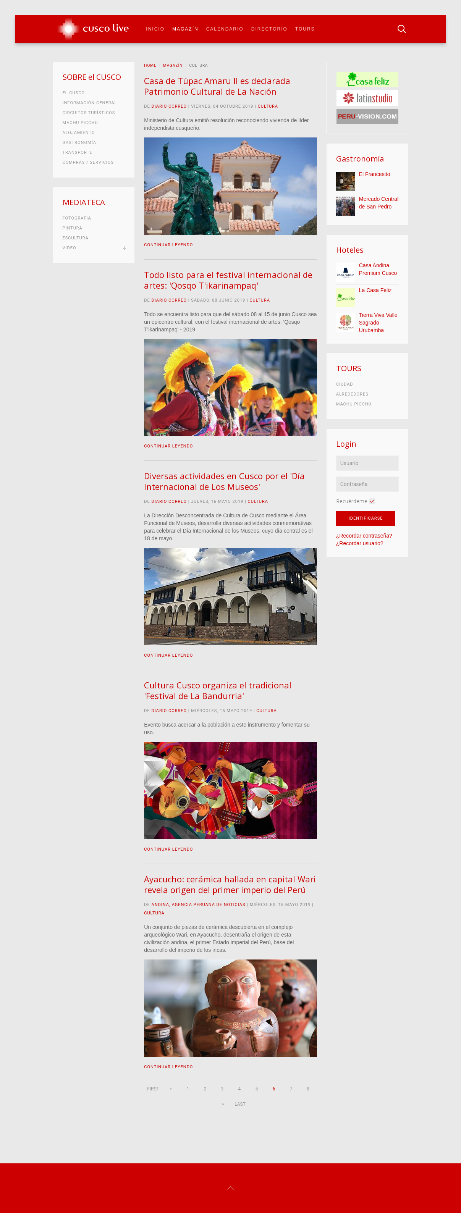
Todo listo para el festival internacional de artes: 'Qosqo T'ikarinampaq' (228, 280)
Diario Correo (169, 106)
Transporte (78, 152)
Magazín (185, 29)
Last (240, 1104)
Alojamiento (79, 132)
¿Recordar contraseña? (364, 536)
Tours (305, 29)
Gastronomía (79, 142)
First (153, 1089)
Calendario (225, 29)
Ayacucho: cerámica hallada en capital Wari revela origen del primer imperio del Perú (230, 884)
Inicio (155, 29)
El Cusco (74, 92)
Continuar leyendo (168, 244)
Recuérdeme (351, 501)
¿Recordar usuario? (359, 543)
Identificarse (366, 518)
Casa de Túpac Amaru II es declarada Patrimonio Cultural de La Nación (217, 86)
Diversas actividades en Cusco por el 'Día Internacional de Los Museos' (224, 481)
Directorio (269, 29)
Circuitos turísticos (89, 112)
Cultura (268, 106)
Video (69, 248)
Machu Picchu (80, 122)
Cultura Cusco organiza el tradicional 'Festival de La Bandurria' (217, 690)
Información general (90, 102)
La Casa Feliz (375, 290)
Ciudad (344, 384)
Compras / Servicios (88, 162)
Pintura (72, 228)
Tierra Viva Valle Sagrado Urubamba (378, 322)
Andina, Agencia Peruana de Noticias (198, 904)
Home (150, 65)
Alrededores (352, 394)
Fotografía (77, 218)
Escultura (76, 238)
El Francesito (374, 174)
